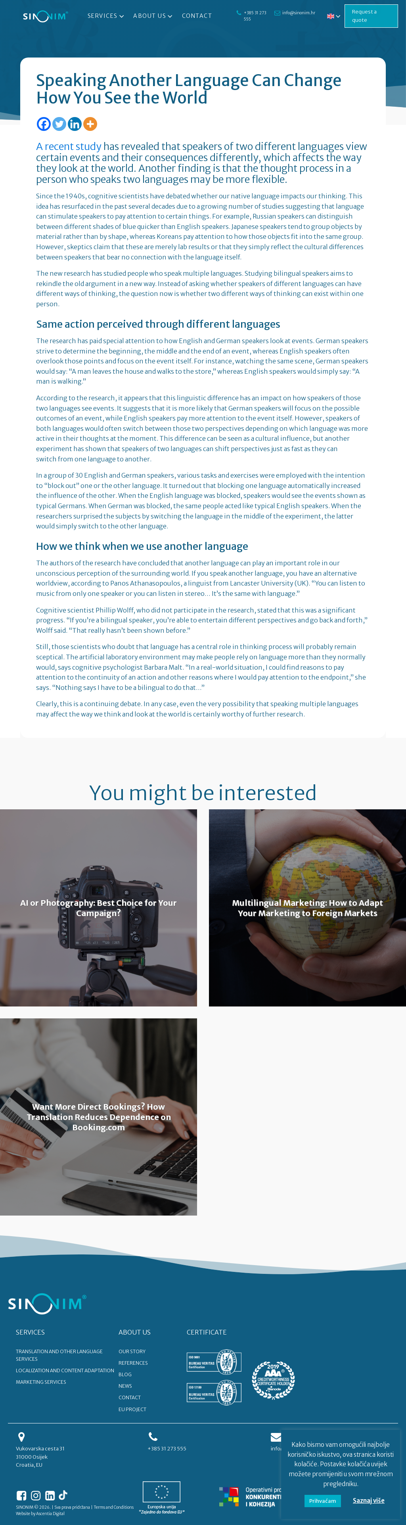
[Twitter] (59, 124)
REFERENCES (133, 1363)
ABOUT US (135, 1332)
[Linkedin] (75, 124)
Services (107, 16)
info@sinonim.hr (298, 12)
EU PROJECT (132, 1409)
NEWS (125, 1386)
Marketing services (41, 1382)
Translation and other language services (59, 1355)
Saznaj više (369, 1500)
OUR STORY (132, 1351)
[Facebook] (44, 124)
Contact (197, 15)
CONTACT (130, 1397)
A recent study (69, 146)
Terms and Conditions (114, 1507)
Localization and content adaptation (65, 1370)
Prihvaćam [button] (322, 1501)
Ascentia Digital (50, 1513)
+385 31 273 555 (255, 16)
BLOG (125, 1374)
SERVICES (30, 1332)
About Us (153, 16)
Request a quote (364, 15)
